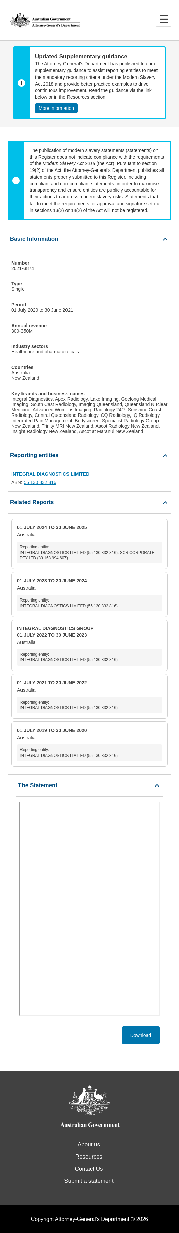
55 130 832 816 (40, 482)
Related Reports (32, 502)
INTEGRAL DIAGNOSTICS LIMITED (50, 474)
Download (140, 1035)
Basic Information (34, 239)
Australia (89, 543)
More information (56, 108)
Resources (88, 1156)
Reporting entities (34, 455)
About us (89, 1144)
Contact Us (89, 1169)
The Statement (37, 785)
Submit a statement (88, 1181)
